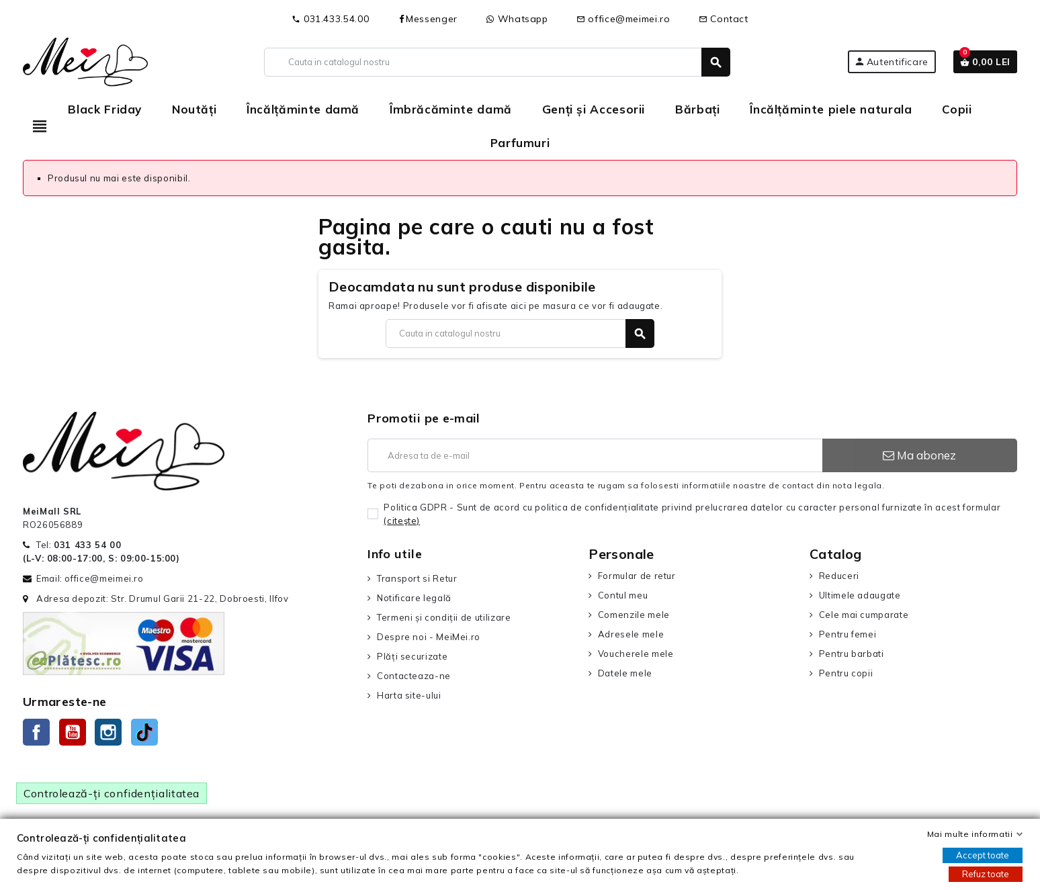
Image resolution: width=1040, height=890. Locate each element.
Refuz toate (985, 874)
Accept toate (982, 855)
